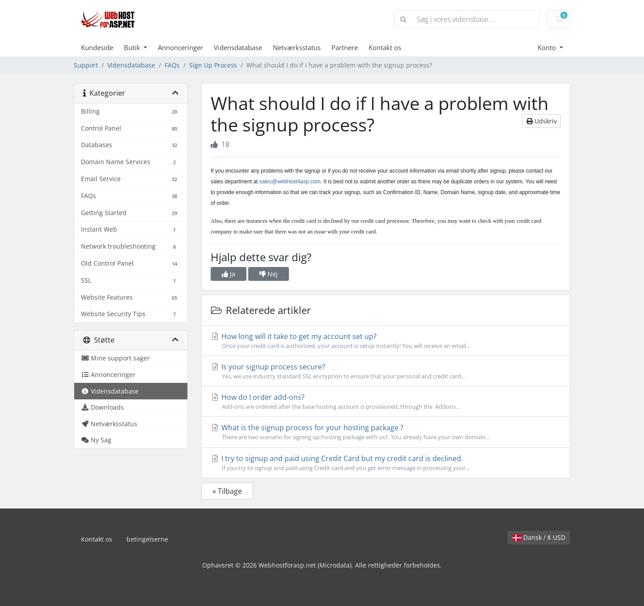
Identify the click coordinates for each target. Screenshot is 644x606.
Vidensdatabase (238, 47)
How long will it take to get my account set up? (386, 340)
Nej (268, 274)
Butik (133, 47)
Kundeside (97, 47)
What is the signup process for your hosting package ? (386, 432)
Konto (548, 47)
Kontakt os (385, 47)
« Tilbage (227, 491)
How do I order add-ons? (386, 401)
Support (86, 65)
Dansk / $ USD (539, 537)
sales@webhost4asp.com (290, 181)
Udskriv (541, 121)
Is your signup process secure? (386, 371)
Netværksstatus (297, 47)
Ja (228, 274)
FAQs (172, 65)
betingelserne (147, 539)
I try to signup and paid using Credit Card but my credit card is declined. (386, 462)
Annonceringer (180, 47)
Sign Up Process (213, 65)
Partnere (344, 47)
